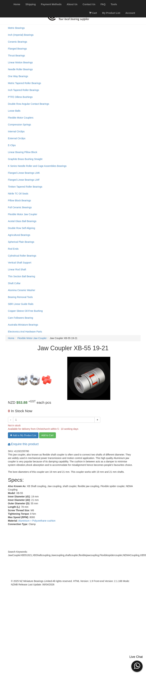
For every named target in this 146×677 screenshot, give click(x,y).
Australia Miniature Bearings (23, 324)
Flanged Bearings (17, 48)
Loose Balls (14, 110)
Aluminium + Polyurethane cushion (37, 520)
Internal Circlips (16, 131)
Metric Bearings (16, 28)
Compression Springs (19, 124)
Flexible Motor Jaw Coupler (22, 214)
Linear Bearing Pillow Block (22, 152)
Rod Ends (13, 248)
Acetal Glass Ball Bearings (22, 221)
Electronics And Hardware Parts (25, 331)
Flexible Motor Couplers (20, 117)
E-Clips (12, 145)
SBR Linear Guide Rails (20, 304)
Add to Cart (47, 435)
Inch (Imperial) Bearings (21, 34)
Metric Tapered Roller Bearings (24, 83)
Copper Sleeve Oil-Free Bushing (25, 311)
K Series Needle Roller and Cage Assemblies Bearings (37, 166)
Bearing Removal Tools (20, 297)
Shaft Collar (14, 283)
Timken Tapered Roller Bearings (25, 186)
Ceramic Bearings (17, 41)
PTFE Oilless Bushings (20, 97)
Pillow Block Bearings (19, 200)
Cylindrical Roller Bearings (22, 255)
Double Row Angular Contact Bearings (28, 103)
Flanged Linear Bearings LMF (24, 179)
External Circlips (16, 138)
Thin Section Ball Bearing (21, 276)
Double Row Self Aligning (21, 228)
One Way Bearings (18, 76)
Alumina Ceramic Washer (21, 290)
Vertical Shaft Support (19, 262)
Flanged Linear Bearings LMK (24, 172)
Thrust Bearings (16, 55)
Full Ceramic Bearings (20, 207)
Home (11, 338)
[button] (137, 666)
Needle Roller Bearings (20, 69)
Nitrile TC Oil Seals (18, 193)
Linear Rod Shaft (17, 269)
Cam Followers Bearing (20, 317)
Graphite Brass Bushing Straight (25, 159)
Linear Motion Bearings (20, 62)
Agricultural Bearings (19, 235)
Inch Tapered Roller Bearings (23, 90)
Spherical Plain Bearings (21, 242)
